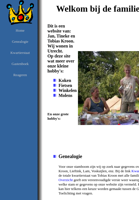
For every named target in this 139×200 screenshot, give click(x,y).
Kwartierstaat (20, 53)
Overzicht (66, 180)
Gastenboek (20, 64)
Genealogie (20, 41)
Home (20, 30)
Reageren (20, 75)
